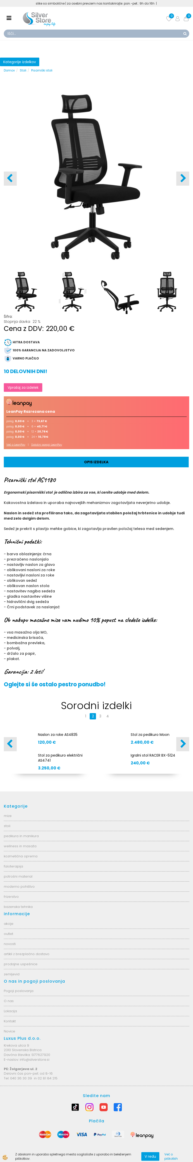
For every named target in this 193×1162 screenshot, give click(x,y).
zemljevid (12, 974)
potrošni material (18, 876)
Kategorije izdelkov (19, 61)
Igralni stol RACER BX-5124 (153, 755)
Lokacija (10, 1011)
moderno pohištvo (19, 886)
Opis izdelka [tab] (96, 462)
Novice (9, 1031)
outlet (8, 933)
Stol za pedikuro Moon (150, 734)
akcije (8, 923)
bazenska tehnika (18, 906)
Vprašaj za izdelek (23, 387)
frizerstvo (11, 896)
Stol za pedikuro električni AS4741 (60, 758)
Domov (9, 70)
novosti (10, 943)
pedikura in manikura (21, 836)
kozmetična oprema (20, 856)
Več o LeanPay (15, 445)
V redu (150, 1156)
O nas (9, 1001)
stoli (7, 826)
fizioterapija (13, 866)
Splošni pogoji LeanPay (46, 445)
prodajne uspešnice (20, 964)
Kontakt (10, 1021)
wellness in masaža (20, 846)
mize (8, 815)
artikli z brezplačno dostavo (26, 954)
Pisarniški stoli (41, 70)
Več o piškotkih (171, 1156)
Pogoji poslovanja (18, 990)
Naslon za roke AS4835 (58, 734)
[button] (182, 179)
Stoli (23, 70)
